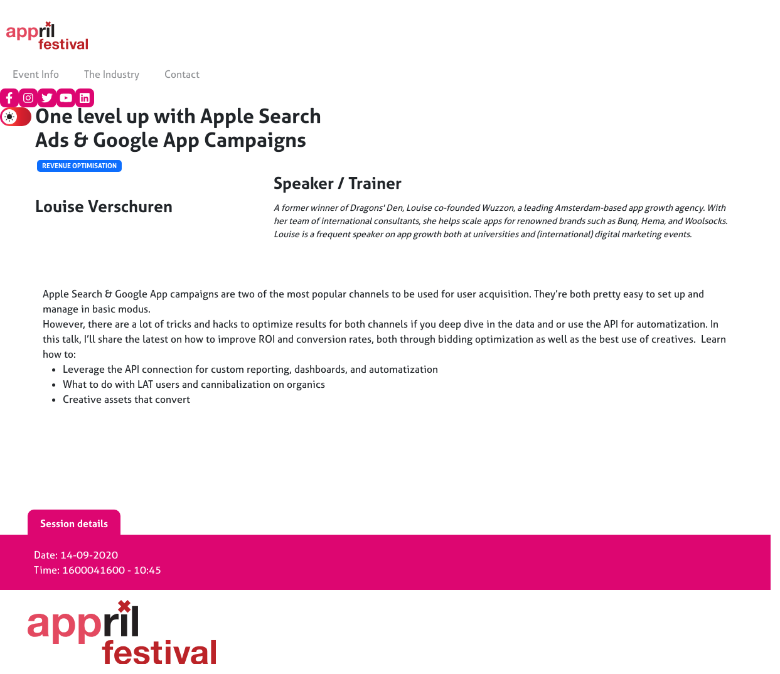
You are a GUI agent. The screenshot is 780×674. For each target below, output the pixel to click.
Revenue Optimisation (79, 165)
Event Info (36, 74)
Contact (182, 74)
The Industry (111, 74)
